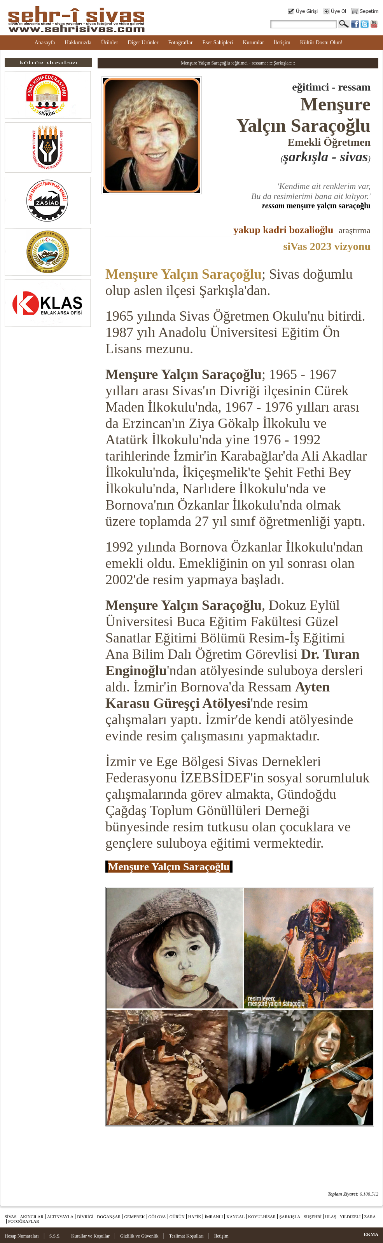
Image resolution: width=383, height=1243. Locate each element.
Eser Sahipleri (217, 42)
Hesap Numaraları (22, 1236)
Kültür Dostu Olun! (321, 42)
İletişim (282, 42)
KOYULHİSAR (262, 1216)
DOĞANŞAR (109, 1216)
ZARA (370, 1216)
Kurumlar (253, 42)
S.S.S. (55, 1236)
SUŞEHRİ (313, 1216)
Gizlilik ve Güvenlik (139, 1236)
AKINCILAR (32, 1216)
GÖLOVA (157, 1216)
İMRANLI (214, 1216)
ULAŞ (330, 1216)
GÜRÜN (177, 1216)
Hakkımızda (78, 42)
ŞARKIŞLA (289, 1216)
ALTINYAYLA (60, 1216)
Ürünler (109, 42)
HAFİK (194, 1216)
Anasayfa (45, 42)
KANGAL (235, 1216)
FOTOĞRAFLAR (23, 1221)
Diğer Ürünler (143, 42)
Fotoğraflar (180, 42)
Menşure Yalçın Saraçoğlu (183, 274)
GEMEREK (134, 1216)
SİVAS (10, 1216)
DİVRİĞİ (85, 1216)
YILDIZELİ (350, 1216)
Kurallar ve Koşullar (90, 1236)
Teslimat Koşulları (186, 1236)
